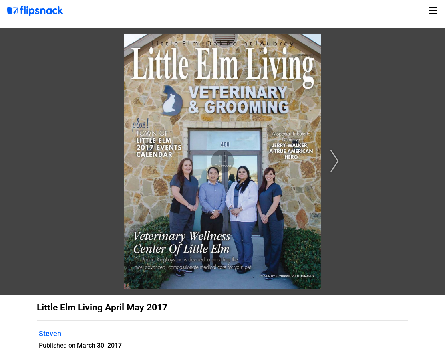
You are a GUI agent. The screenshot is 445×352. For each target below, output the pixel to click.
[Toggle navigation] (434, 10)
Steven (50, 333)
